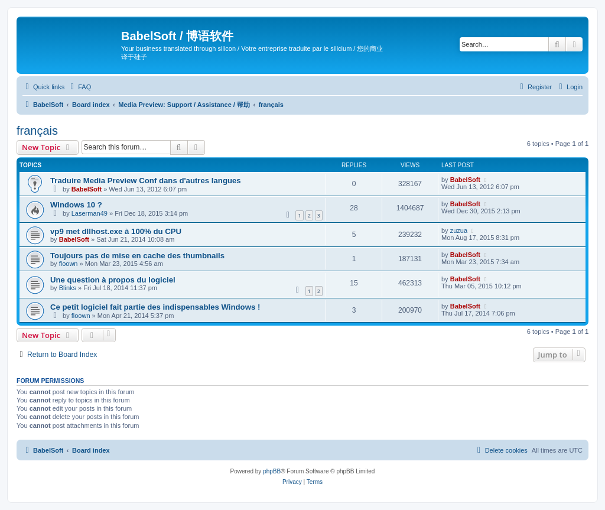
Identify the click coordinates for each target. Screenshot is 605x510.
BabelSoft (86, 189)
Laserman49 (89, 213)
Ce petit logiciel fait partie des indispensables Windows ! (155, 307)
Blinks (67, 287)
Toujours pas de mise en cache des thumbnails (137, 255)
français (37, 130)
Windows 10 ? (76, 204)
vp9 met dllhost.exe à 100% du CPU (115, 231)
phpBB (272, 471)
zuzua (458, 230)
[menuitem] (79, 87)
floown (68, 263)
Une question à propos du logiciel (112, 279)
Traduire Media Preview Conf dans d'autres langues (145, 180)
